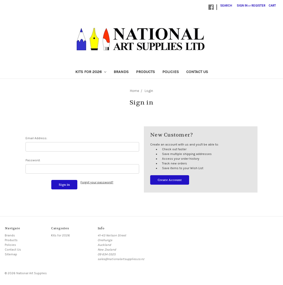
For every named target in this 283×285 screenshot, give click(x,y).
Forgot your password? (96, 182)
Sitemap (11, 254)
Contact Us (197, 71)
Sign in (242, 5)
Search (226, 5)
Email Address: (36, 138)
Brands (121, 71)
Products (145, 71)
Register (258, 5)
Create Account (170, 180)
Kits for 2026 (90, 71)
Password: (33, 160)
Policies (170, 71)
